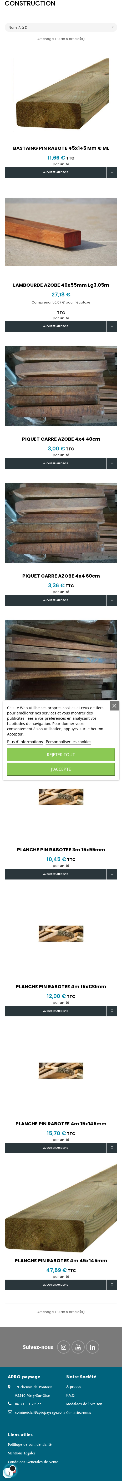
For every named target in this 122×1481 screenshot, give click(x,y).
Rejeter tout (61, 755)
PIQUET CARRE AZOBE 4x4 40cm (61, 439)
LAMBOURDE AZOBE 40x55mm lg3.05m (61, 285)
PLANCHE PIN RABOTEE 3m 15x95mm (61, 849)
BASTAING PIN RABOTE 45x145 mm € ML (61, 148)
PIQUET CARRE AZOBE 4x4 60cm (61, 576)
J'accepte (61, 769)
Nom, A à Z (63, 27)
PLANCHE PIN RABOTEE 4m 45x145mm (61, 1260)
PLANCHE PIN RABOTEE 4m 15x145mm (61, 1123)
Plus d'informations (25, 741)
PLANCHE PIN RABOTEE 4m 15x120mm (61, 986)
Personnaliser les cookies (68, 741)
